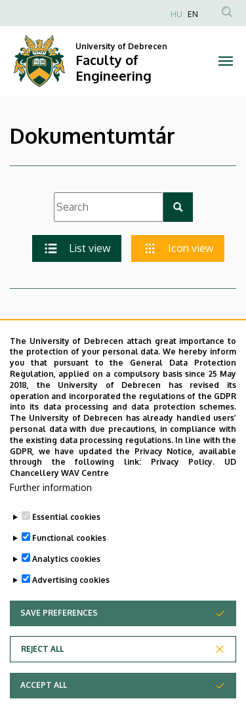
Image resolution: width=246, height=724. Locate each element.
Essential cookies (66, 533)
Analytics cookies (66, 575)
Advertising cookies (71, 596)
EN (193, 14)
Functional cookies (69, 554)
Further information (51, 503)
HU (176, 14)
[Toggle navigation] (226, 61)
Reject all (42, 665)
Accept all (43, 701)
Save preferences (59, 629)
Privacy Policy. (183, 478)
